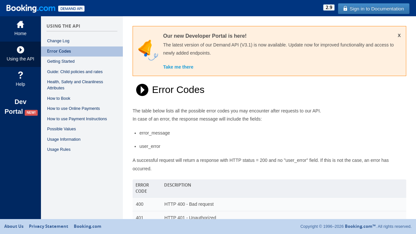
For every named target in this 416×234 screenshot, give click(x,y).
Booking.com (87, 226)
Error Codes (59, 51)
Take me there (178, 67)
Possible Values (61, 129)
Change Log (58, 41)
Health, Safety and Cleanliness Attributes (75, 85)
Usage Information (64, 139)
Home (20, 28)
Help (20, 79)
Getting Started (61, 61)
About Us (13, 226)
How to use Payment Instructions (77, 119)
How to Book (58, 98)
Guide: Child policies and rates (75, 72)
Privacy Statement (48, 226)
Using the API (20, 53)
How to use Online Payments (73, 108)
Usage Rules (59, 149)
